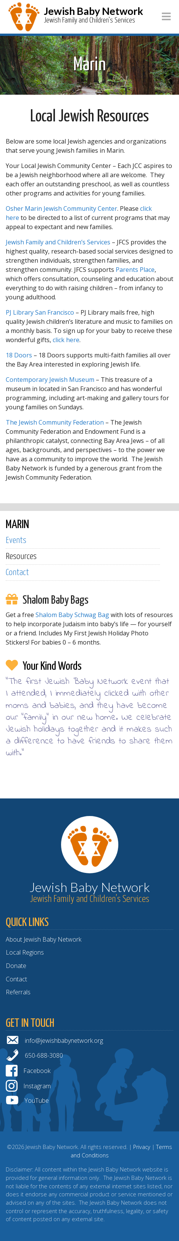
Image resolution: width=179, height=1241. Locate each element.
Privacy (141, 1147)
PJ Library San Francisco (40, 312)
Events (16, 540)
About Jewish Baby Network (43, 939)
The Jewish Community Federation (55, 422)
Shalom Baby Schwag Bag (72, 615)
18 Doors (20, 355)
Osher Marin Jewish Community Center (61, 208)
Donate (16, 965)
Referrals (18, 992)
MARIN (17, 524)
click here (66, 340)
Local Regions (25, 952)
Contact (17, 572)
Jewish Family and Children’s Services (58, 242)
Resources (21, 556)
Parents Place (135, 269)
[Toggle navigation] (166, 17)
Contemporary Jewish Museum (50, 379)
